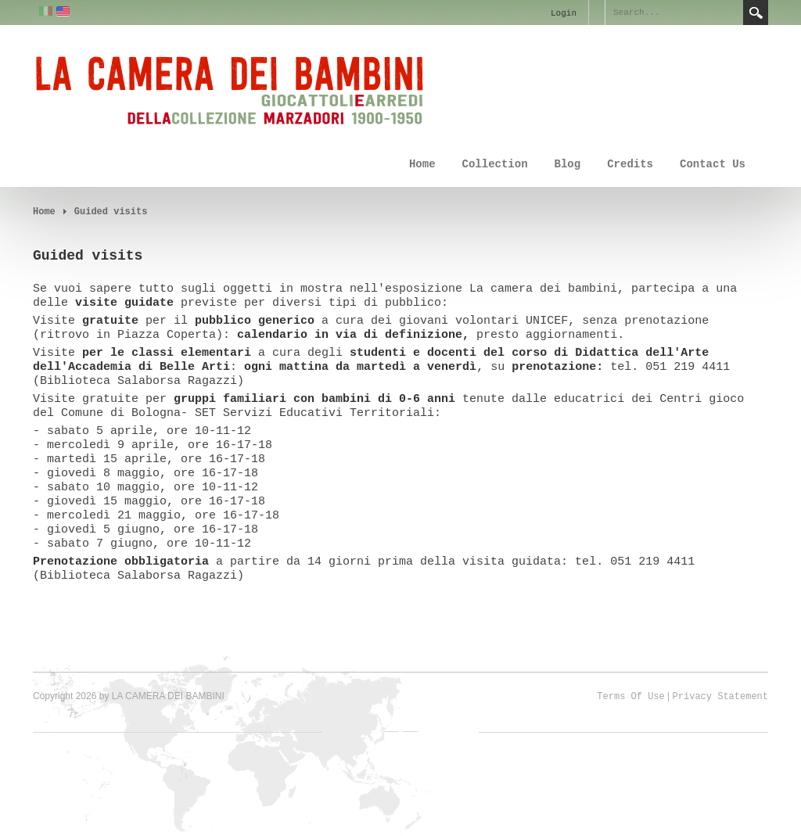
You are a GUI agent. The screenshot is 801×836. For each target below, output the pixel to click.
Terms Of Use (630, 696)
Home (422, 164)
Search (755, 12)
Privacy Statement (720, 696)
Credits (630, 164)
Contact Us (712, 164)
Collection (495, 164)
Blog (568, 164)
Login (564, 13)
